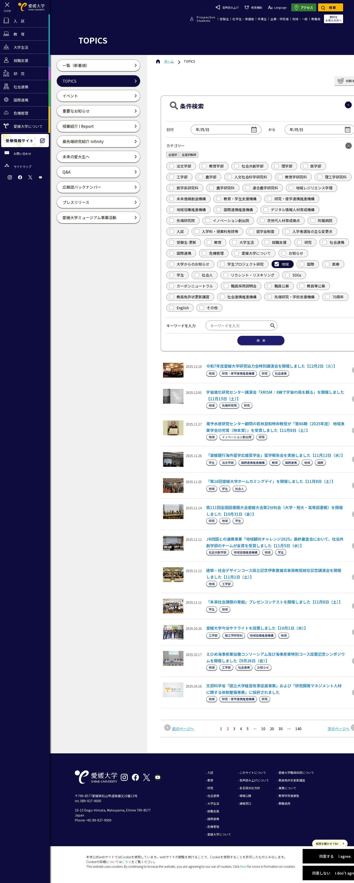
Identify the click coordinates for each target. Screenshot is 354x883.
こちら (126, 861)
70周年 (334, 296)
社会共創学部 (249, 166)
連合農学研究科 (261, 187)
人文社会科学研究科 (247, 177)
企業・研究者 (279, 18)
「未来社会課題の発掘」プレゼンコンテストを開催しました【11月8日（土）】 (274, 602)
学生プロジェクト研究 (242, 264)
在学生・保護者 (243, 18)
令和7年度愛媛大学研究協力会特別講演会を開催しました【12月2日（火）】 (271, 366)
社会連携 (333, 242)
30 (281, 728)
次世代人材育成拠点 (280, 220)
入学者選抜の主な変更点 (308, 231)
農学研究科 (222, 187)
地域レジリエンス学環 (310, 187)
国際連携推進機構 (234, 209)
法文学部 (180, 166)
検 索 (260, 340)
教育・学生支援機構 (236, 198)
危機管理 (213, 253)
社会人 (204, 275)
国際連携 (180, 253)
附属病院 (321, 220)
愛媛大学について (252, 253)
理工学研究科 (332, 177)
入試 (176, 231)
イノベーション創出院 (227, 220)
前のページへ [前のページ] (183, 728)
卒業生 (262, 18)
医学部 (312, 166)
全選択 (172, 155)
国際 (307, 264)
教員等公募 (312, 286)
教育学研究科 (292, 177)
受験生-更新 (182, 242)
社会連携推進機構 (238, 296)
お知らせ (292, 253)
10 (263, 728)
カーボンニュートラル (191, 286)
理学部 (283, 166)
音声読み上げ (227, 7)
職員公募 (278, 286)
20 (272, 728)
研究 (304, 242)
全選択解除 (189, 155)
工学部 (178, 177)
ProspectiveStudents (206, 19)
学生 (176, 275)
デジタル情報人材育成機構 (289, 209)
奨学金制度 (261, 231)
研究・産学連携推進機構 (290, 198)
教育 (214, 242)
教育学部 (213, 166)
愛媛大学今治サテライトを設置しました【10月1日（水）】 (257, 628)
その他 (208, 307)
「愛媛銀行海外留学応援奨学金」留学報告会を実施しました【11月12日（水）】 (275, 455)
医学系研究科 (183, 187)
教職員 (316, 18)
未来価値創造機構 (187, 198)
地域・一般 (300, 18)
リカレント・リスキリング (248, 275)
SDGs (293, 275)
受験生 (224, 18)
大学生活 (243, 242)
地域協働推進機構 (187, 209)
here (243, 866)
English (179, 307)
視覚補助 (253, 7)
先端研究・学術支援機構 (290, 296)
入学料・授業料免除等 (216, 231)
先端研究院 (182, 220)
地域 (281, 264)
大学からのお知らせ (189, 264)
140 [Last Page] (298, 728)
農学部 (207, 177)
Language (277, 7)
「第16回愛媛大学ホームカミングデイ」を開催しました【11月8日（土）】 (270, 481)
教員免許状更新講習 (189, 296)
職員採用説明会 (240, 286)
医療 (332, 264)
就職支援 (275, 242)
